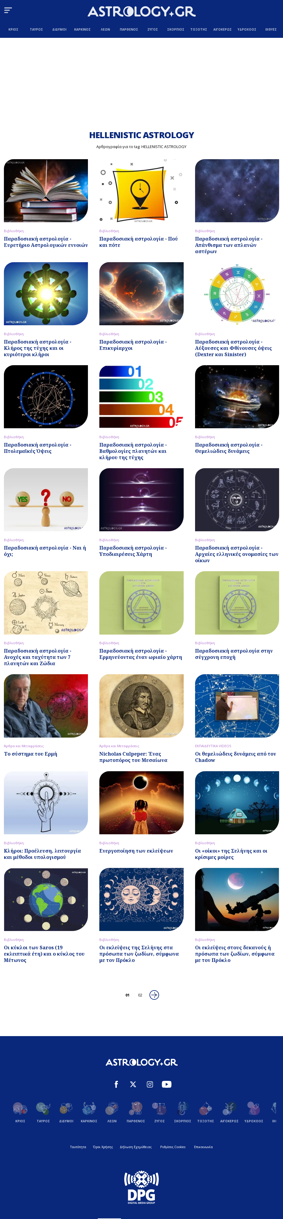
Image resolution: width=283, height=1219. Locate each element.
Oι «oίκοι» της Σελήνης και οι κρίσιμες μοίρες (231, 854)
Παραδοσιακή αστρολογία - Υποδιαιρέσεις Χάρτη (133, 550)
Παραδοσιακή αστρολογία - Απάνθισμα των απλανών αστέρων (229, 245)
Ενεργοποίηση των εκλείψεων (136, 851)
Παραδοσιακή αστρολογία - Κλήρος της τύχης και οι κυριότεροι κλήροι (37, 348)
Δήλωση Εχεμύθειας (136, 1147)
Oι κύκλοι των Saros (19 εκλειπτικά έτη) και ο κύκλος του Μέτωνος (44, 953)
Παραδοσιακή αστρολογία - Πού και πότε (138, 241)
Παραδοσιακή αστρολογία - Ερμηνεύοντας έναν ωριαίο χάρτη (140, 653)
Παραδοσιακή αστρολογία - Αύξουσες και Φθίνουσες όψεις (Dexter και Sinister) (233, 348)
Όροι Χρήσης (103, 1147)
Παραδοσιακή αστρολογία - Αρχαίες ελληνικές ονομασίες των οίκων (236, 554)
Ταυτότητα (78, 1147)
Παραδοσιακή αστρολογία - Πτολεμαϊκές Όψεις (37, 447)
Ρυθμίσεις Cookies (172, 1147)
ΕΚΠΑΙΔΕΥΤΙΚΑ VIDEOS (213, 746)
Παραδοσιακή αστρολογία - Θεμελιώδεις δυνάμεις (229, 447)
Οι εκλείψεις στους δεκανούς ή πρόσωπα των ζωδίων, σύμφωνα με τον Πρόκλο (235, 953)
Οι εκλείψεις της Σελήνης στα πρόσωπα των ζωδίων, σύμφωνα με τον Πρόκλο (139, 953)
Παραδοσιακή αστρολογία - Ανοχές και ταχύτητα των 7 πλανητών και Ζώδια (37, 657)
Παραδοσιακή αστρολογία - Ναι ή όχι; (45, 550)
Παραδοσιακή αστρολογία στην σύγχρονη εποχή (234, 653)
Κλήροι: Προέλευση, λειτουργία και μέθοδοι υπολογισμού (42, 854)
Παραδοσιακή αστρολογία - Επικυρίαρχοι (133, 344)
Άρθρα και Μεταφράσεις (24, 746)
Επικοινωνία (203, 1147)
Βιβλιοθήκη (14, 231)
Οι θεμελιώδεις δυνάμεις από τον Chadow (235, 757)
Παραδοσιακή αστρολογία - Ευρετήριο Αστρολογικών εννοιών (46, 241)
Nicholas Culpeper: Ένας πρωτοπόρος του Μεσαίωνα (133, 757)
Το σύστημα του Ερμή (30, 754)
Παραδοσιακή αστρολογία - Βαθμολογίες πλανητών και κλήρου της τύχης (133, 451)
